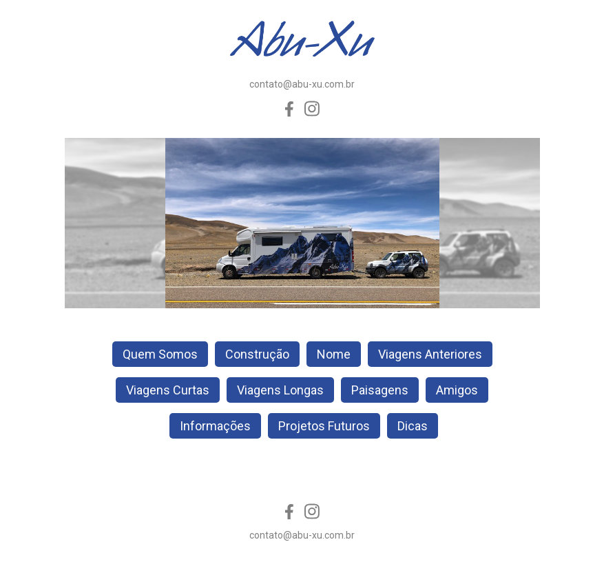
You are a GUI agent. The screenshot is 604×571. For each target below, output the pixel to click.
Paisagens (379, 390)
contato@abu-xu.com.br (302, 84)
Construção (257, 354)
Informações (215, 426)
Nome (334, 354)
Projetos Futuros (324, 426)
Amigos (457, 390)
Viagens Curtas (167, 390)
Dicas (412, 426)
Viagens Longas (280, 390)
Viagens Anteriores (430, 354)
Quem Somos (160, 354)
